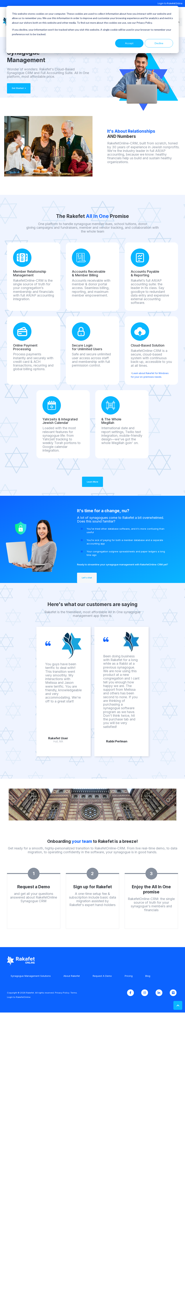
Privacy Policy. (62, 992)
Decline (159, 43)
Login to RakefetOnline (170, 3)
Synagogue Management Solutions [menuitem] (31, 975)
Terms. (73, 992)
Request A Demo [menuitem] (102, 975)
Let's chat (87, 577)
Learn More (92, 482)
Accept (129, 43)
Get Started (19, 88)
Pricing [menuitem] (129, 975)
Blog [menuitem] (147, 975)
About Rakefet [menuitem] (71, 975)
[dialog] (92, 29)
